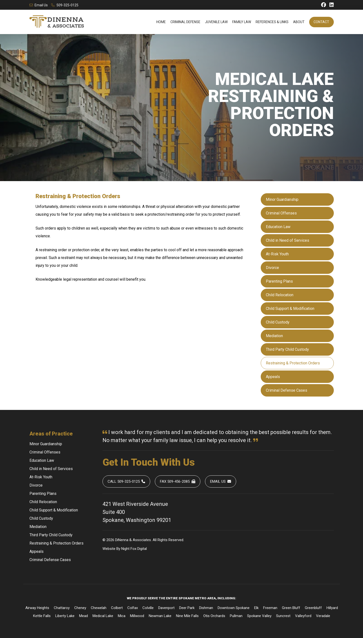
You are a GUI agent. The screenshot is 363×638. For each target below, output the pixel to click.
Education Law (278, 226)
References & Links (272, 22)
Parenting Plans (279, 281)
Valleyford (303, 616)
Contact (321, 22)
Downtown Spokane (234, 608)
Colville (148, 608)
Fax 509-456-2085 (177, 481)
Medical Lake (103, 616)
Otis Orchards (214, 616)
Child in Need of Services (287, 240)
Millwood (137, 616)
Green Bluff (291, 608)
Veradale (323, 616)
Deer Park (187, 608)
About (299, 22)
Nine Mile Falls (187, 616)
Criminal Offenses (281, 213)
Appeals (273, 376)
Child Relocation (279, 295)
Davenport (166, 608)
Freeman (270, 608)
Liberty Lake (64, 616)
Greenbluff (313, 608)
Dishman (206, 608)
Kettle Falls (42, 616)
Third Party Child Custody (287, 349)
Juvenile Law (216, 22)
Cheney (80, 608)
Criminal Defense (185, 22)
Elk (256, 608)
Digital (142, 548)
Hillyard (332, 608)
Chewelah (98, 608)
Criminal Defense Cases (286, 390)
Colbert (117, 608)
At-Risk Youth (277, 254)
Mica (121, 616)
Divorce (272, 267)
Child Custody (277, 322)
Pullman (236, 616)
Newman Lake (160, 616)
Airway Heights (37, 608)
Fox (133, 548)
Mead (83, 616)
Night (125, 548)
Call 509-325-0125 (126, 481)
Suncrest (283, 616)
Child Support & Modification (290, 308)
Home (161, 22)
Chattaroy (62, 608)
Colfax (132, 608)
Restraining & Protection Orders (293, 363)
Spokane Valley (259, 616)
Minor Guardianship (282, 199)
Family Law (241, 22)
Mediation (274, 335)
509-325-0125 (64, 5)
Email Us (38, 5)
